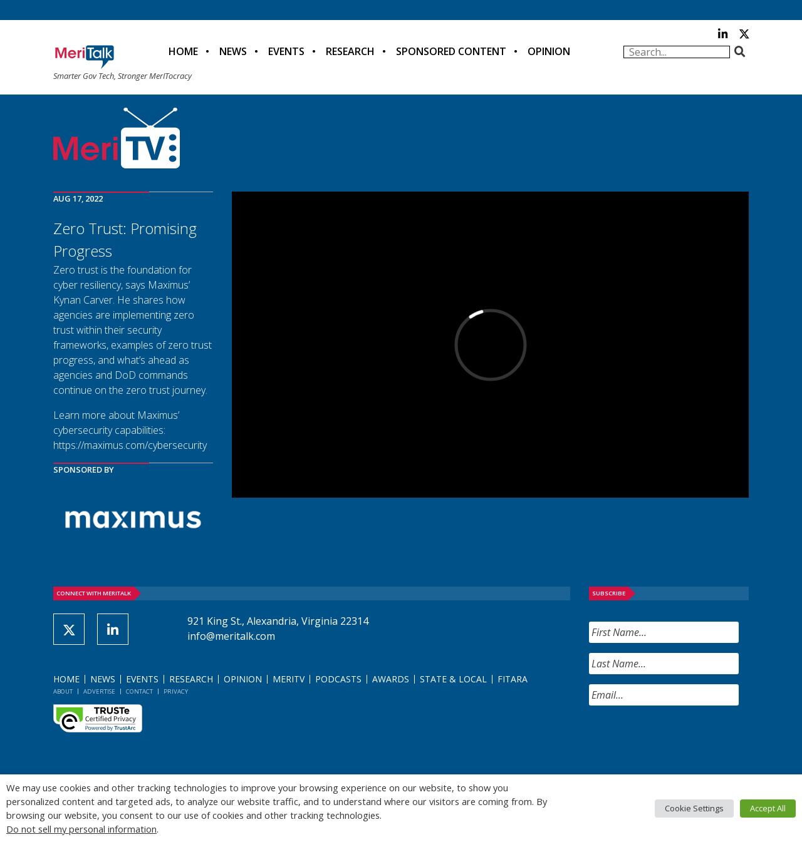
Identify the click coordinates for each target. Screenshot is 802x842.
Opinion (549, 51)
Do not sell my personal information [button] (81, 829)
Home (183, 51)
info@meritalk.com (231, 636)
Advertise (99, 691)
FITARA (512, 679)
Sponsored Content (451, 51)
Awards (390, 679)
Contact (139, 691)
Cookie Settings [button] (694, 808)
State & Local (453, 679)
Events (286, 51)
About (63, 691)
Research (350, 51)
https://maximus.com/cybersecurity (130, 445)
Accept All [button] (768, 808)
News (233, 51)
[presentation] (684, 740)
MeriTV (289, 679)
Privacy (176, 691)
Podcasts (338, 679)
